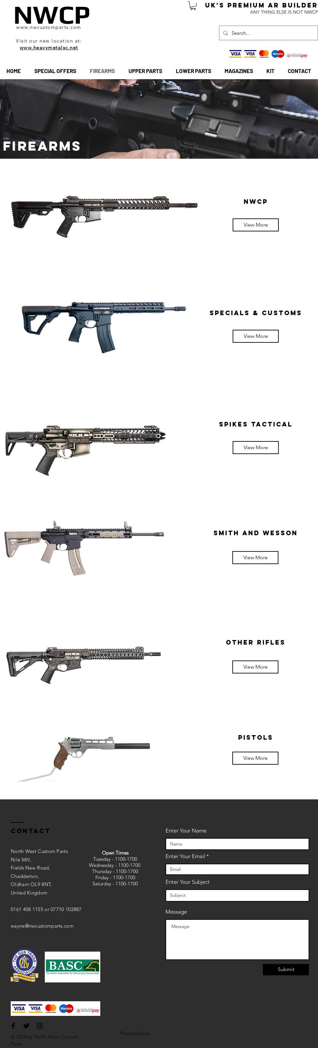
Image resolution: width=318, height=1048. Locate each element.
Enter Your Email (185, 856)
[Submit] (286, 969)
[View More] (256, 224)
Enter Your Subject (187, 882)
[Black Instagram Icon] (40, 1026)
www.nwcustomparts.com (48, 27)
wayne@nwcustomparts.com (42, 926)
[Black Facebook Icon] (13, 1026)
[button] (193, 5)
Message (176, 912)
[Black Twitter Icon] (26, 1026)
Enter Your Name (185, 830)
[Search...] (268, 33)
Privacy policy (135, 1033)
